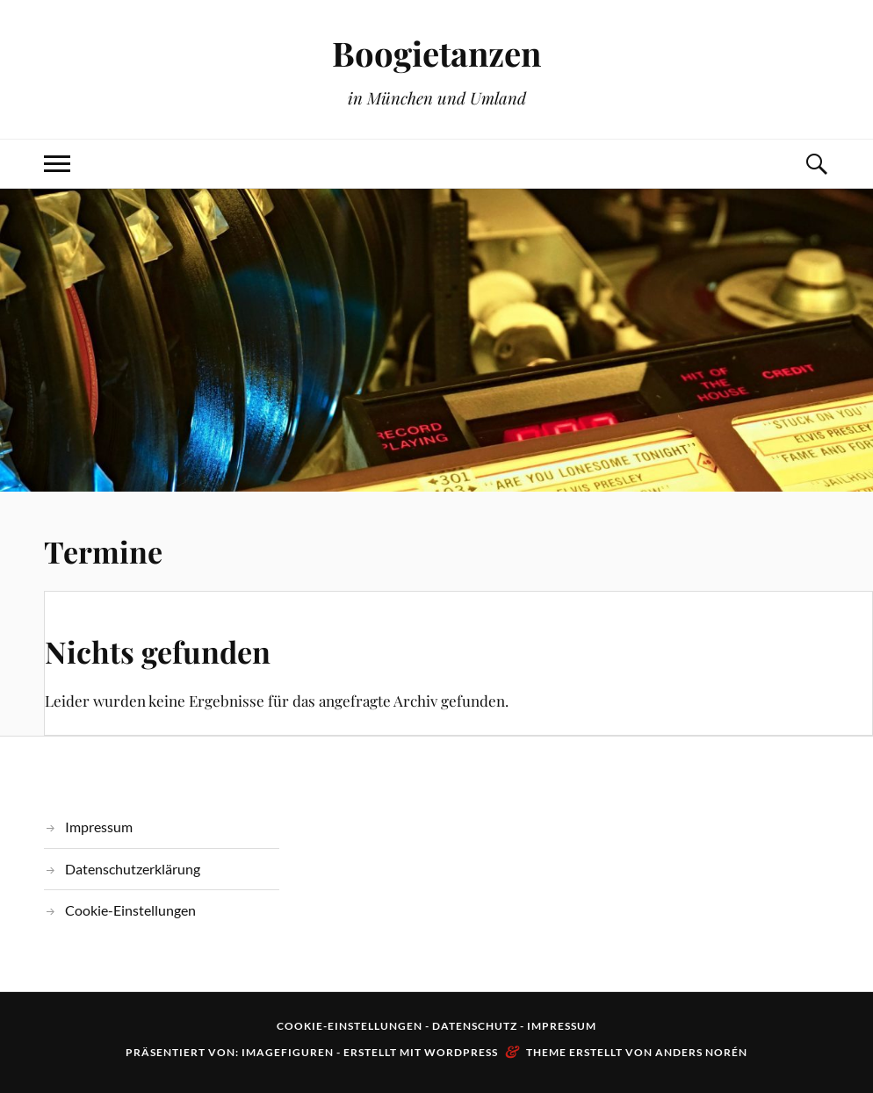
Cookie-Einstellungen (130, 910)
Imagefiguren (288, 1052)
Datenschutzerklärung (132, 868)
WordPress (461, 1052)
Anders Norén (701, 1052)
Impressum (99, 826)
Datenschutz (474, 1025)
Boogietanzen (436, 53)
